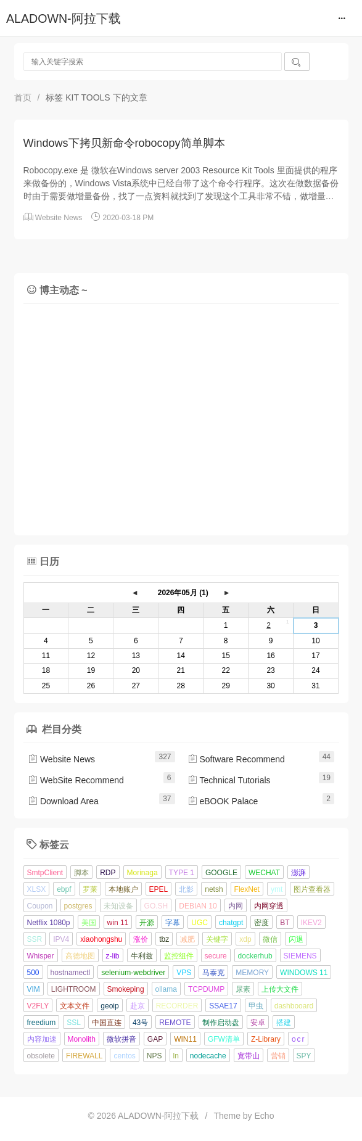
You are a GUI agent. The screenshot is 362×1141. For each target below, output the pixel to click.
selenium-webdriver (133, 972)
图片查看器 (312, 889)
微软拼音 (121, 1039)
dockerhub (255, 956)
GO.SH (156, 906)
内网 (235, 906)
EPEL (158, 889)
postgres (78, 906)
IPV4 (61, 939)
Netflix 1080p (48, 922)
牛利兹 (142, 956)
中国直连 (106, 1022)
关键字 (217, 939)
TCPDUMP (206, 989)
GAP (155, 1039)
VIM (33, 989)
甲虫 (256, 1006)
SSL (74, 1022)
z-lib (113, 956)
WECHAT (264, 872)
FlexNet (247, 889)
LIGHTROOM (73, 989)
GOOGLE (221, 872)
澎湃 (298, 872)
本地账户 (123, 889)
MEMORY (252, 972)
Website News (58, 217)
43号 (140, 1022)
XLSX (36, 889)
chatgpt (231, 922)
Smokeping (125, 989)
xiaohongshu (101, 939)
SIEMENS (300, 956)
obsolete (41, 1056)
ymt (276, 889)
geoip (109, 1006)
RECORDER (177, 1006)
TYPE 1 (181, 872)
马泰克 (213, 972)
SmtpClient (45, 872)
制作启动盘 (220, 1022)
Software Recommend (236, 759)
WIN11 (185, 1039)
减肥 (187, 939)
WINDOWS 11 (303, 972)
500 (33, 972)
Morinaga (142, 872)
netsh (214, 889)
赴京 (137, 1006)
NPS (154, 1056)
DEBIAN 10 (197, 906)
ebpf (64, 889)
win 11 (118, 922)
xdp (245, 939)
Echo (264, 1116)
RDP (107, 872)
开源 (146, 922)
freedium (41, 1022)
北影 (186, 889)
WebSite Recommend (76, 780)
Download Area (63, 801)
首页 (22, 97)
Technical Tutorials (229, 780)
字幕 (172, 922)
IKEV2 (311, 922)
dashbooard (293, 1006)
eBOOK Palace (222, 801)
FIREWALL (84, 1056)
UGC (199, 922)
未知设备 (118, 906)
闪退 (296, 939)
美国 (88, 922)
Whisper (40, 956)
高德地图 (80, 956)
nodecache (208, 1056)
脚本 (81, 872)
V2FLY (38, 1006)
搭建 (283, 1022)
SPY (304, 1056)
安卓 (257, 1022)
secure (216, 956)
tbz (164, 939)
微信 (270, 939)
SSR (35, 939)
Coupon (40, 906)
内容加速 (42, 1039)
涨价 (140, 939)
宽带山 (248, 1056)
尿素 (243, 989)
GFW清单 (224, 1039)
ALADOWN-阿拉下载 (63, 18)
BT (284, 922)
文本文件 (74, 1006)
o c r (298, 1039)
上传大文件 (279, 989)
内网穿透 (269, 906)
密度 (261, 922)
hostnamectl (71, 972)
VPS (183, 972)
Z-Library (266, 1039)
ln (176, 1056)
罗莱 (90, 889)
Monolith (82, 1039)
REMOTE (175, 1022)
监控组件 (179, 956)
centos (124, 1056)
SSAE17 (223, 1006)
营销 (278, 1056)
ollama (166, 989)
